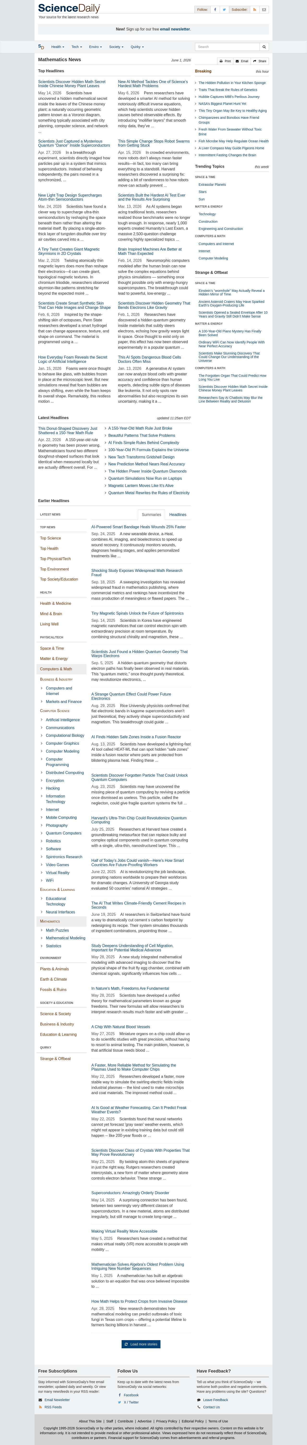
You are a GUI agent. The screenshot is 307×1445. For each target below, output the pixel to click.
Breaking (203, 71)
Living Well (49, 624)
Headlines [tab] (177, 515)
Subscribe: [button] (240, 10)
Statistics (53, 946)
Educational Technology (56, 901)
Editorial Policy (193, 1421)
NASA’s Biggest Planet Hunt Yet (222, 104)
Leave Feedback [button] (215, 1400)
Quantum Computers (64, 833)
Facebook (131, 1395)
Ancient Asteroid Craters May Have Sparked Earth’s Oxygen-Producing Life (231, 303)
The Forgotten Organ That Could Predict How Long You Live (232, 377)
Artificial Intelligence (63, 720)
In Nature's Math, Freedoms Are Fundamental (130, 988)
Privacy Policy (166, 1421)
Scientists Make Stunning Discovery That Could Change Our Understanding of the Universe (229, 357)
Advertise (145, 1421)
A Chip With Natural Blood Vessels (120, 1027)
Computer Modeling (62, 751)
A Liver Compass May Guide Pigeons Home (231, 148)
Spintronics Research (64, 857)
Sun (202, 199)
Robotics (53, 841)
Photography (57, 825)
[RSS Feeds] (255, 9)
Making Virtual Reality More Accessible (124, 1231)
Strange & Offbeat (55, 1059)
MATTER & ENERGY (209, 206)
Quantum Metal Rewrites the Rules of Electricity (149, 493)
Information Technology (55, 799)
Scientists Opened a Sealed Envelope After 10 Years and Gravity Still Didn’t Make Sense (233, 314)
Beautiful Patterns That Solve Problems (141, 435)
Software (53, 849)
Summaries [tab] (151, 515)
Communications (60, 728)
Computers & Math (56, 669)
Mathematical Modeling (65, 938)
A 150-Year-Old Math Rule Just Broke (140, 428)
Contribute (125, 1421)
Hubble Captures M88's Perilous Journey (229, 97)
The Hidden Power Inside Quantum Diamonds (147, 471)
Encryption (55, 781)
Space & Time (52, 648)
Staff (109, 1421)
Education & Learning (57, 889)
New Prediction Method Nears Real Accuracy (146, 464)
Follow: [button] (202, 10)
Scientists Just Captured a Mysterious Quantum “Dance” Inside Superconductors (74, 143)
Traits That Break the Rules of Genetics (228, 90)
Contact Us (211, 1407)
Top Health (49, 548)
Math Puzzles (57, 930)
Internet (52, 810)
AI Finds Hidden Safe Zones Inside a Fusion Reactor (136, 737)
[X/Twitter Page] (224, 9)
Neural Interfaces (60, 912)
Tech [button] (76, 47)
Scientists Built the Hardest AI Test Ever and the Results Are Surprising (151, 197)
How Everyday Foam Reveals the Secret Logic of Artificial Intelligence (72, 359)
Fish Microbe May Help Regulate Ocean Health (234, 141)
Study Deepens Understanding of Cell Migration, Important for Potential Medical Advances (132, 948)
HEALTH (46, 592)
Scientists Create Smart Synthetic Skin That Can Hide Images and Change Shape (74, 305)
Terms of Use (218, 1421)
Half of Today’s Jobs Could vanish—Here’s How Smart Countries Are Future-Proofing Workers (137, 862)
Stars (203, 192)
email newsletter (175, 29)
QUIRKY (45, 1047)
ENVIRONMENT (50, 958)
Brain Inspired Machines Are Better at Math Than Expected (150, 251)
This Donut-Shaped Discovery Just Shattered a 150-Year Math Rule (67, 430)
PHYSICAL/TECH (51, 637)
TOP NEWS (47, 527)
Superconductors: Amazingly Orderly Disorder (130, 1193)
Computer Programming (57, 762)
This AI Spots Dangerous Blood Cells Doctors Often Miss (149, 359)
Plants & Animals (54, 969)
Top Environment (54, 569)
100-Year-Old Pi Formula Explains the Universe (148, 450)
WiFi (49, 880)
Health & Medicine (55, 603)
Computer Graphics (62, 743)
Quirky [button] (137, 47)
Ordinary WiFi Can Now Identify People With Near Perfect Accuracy (232, 344)
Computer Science (55, 711)
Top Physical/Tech (55, 559)
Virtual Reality (57, 873)
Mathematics (50, 921)
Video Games (57, 865)
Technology (207, 214)
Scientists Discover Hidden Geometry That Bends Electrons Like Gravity (154, 305)
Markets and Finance (64, 702)
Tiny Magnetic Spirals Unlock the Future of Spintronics (137, 613)
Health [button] (57, 47)
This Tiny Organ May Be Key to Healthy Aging (233, 111)
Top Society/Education (59, 579)
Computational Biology (65, 735)
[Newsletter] (264, 9)
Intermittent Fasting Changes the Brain (227, 155)
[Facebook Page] (215, 9)
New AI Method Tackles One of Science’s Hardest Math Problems (153, 84)
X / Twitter (131, 1402)
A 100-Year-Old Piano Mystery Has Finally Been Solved (230, 333)
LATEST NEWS (50, 514)
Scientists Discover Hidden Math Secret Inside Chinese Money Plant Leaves (72, 84)
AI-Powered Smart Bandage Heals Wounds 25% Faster (138, 527)
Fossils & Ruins (53, 990)
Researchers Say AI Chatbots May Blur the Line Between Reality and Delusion (230, 399)
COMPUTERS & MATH (210, 236)
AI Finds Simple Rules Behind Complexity (143, 443)
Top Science (50, 538)
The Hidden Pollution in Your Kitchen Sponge (232, 83)
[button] (225, 61)
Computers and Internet (59, 691)
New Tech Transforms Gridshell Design (141, 457)
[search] (264, 47)
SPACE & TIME (205, 177)
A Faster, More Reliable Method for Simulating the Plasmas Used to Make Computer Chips (133, 1067)
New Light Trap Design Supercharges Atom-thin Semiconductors (70, 197)
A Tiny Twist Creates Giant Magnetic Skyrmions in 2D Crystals (69, 251)
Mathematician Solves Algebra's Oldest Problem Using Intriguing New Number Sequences (137, 1266)
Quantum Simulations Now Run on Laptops (145, 478)
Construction (208, 221)
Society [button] (116, 47)
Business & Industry (56, 679)
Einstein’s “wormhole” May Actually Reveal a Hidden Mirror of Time (232, 292)
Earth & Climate (53, 979)
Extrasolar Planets (212, 184)
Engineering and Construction (221, 229)
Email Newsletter (57, 1400)
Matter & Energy (54, 659)
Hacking (53, 788)
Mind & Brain (51, 614)
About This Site (90, 1421)
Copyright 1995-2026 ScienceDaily (69, 1428)
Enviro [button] (95, 47)
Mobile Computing (61, 817)
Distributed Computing (65, 773)
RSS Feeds (53, 1407)
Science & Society (55, 1014)
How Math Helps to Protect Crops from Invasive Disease (139, 1301)
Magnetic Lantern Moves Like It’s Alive (141, 486)
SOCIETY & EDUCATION (56, 1003)
